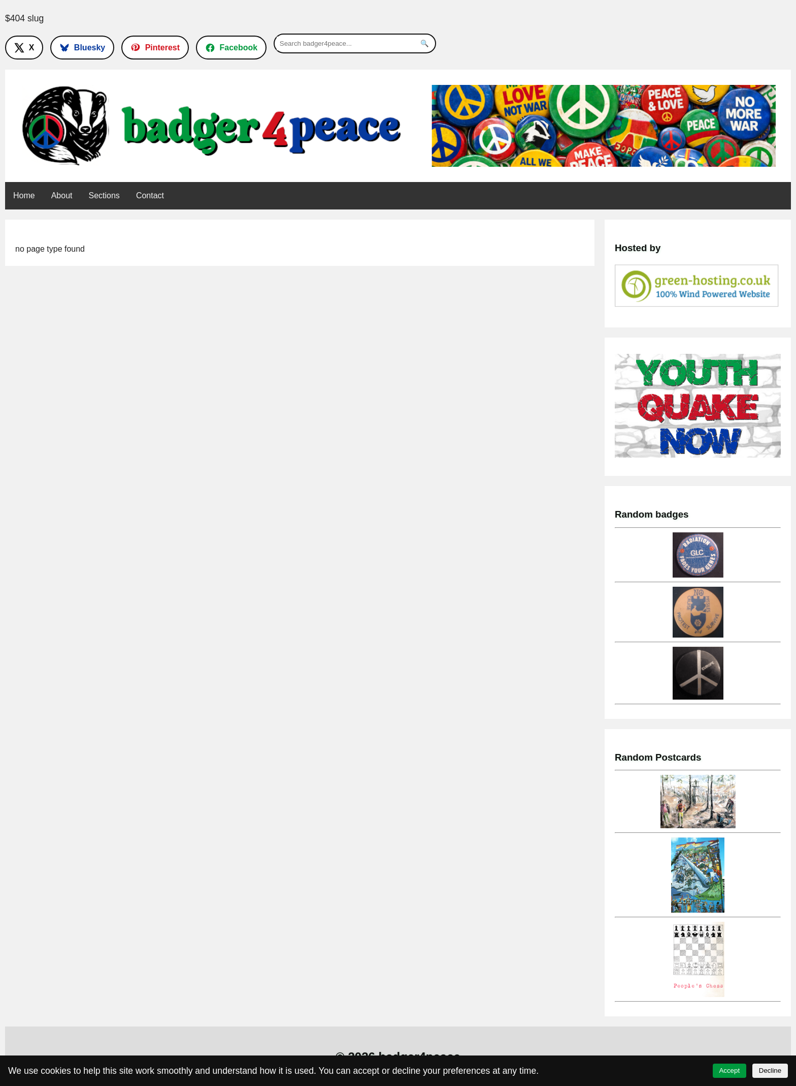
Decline (770, 1070)
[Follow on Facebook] (231, 47)
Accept (729, 1070)
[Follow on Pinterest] (155, 47)
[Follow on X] (24, 47)
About (62, 195)
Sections (104, 195)
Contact (150, 195)
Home (24, 195)
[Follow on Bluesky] (82, 47)
